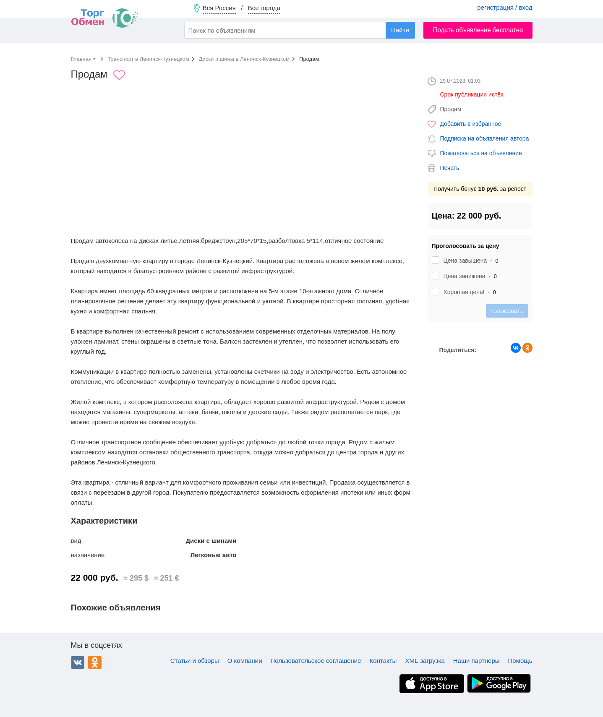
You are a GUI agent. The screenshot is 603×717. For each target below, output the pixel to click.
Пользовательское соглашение (316, 660)
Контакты (383, 660)
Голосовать (507, 310)
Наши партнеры (476, 660)
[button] (405, 145)
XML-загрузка (424, 660)
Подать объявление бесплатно (478, 30)
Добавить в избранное (470, 123)
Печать (449, 167)
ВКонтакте (77, 662)
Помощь (520, 660)
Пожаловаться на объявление (481, 153)
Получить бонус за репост (479, 188)
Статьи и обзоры (194, 660)
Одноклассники (95, 662)
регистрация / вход (504, 7)
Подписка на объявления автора (484, 138)
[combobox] (299, 30)
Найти (400, 30)
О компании (244, 660)
